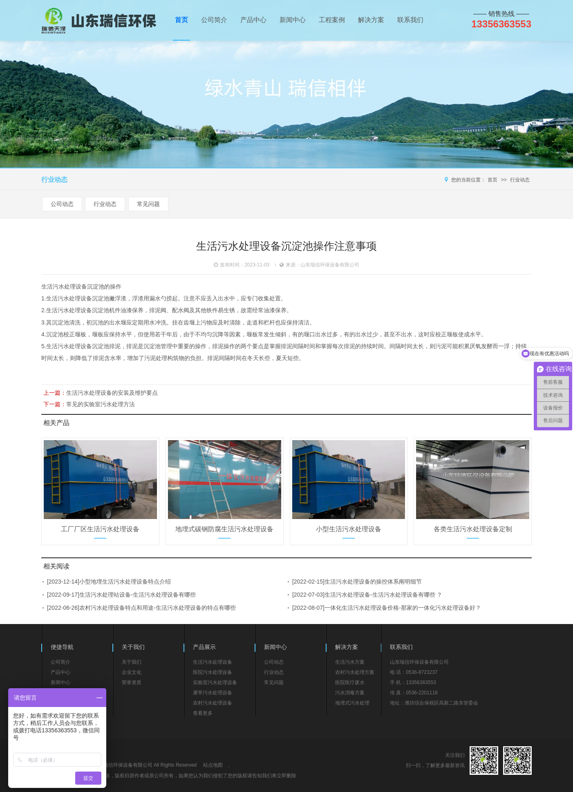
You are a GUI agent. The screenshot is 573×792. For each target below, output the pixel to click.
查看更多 (203, 713)
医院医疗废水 (350, 682)
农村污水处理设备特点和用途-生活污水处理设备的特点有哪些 (157, 607)
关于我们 (131, 662)
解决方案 (371, 19)
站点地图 (213, 765)
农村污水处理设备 (212, 703)
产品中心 (253, 19)
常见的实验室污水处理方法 (100, 404)
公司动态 (62, 204)
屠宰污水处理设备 (212, 693)
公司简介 (214, 19)
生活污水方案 (350, 662)
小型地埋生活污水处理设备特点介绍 (125, 581)
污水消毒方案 (350, 693)
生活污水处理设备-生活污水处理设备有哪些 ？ (384, 594)
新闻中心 (293, 19)
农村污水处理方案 (354, 672)
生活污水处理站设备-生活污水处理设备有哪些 (137, 594)
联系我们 (410, 19)
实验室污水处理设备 (215, 682)
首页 (181, 19)
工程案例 (332, 19)
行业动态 (520, 180)
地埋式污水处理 (352, 703)
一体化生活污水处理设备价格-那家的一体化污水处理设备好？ (403, 607)
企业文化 (131, 672)
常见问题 (148, 204)
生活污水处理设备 (64, 286)
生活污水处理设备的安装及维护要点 (112, 392)
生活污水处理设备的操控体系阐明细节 (373, 581)
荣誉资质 (131, 682)
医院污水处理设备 (212, 672)
